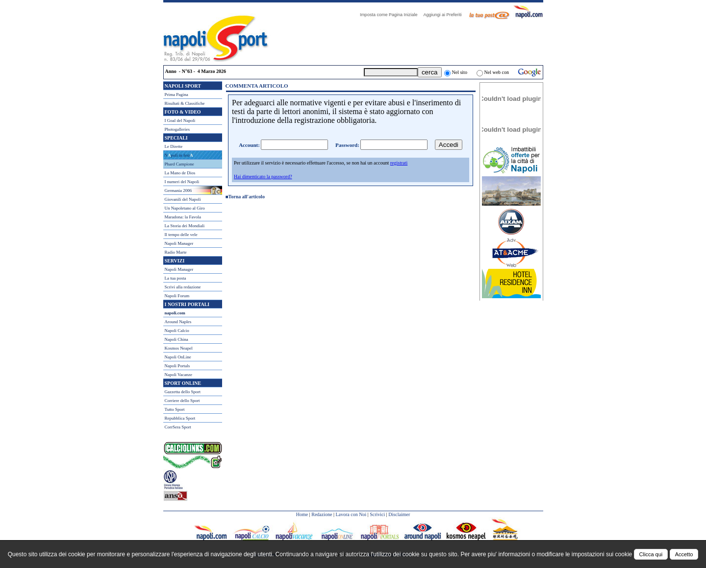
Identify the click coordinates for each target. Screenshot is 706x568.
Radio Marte (176, 252)
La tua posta (175, 278)
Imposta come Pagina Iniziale (391, 14)
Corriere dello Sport (182, 400)
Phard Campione (179, 164)
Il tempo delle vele (181, 234)
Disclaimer (399, 514)
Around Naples (178, 321)
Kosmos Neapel (179, 348)
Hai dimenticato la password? (263, 176)
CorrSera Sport (178, 427)
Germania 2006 (178, 190)
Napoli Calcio (177, 330)
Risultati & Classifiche (185, 103)
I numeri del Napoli (182, 181)
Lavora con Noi (350, 514)
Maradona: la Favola (183, 216)
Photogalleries (177, 129)
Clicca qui (651, 554)
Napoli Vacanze (179, 374)
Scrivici (377, 514)
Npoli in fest (179, 155)
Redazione (321, 514)
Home (302, 514)
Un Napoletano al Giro (185, 208)
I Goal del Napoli (180, 120)
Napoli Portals (177, 365)
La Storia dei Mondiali (185, 225)
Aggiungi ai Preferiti (444, 14)
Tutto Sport (175, 409)
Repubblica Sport (180, 418)
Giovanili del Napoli (183, 199)
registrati (399, 163)
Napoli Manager (179, 243)
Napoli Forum (177, 295)
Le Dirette (174, 146)
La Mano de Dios (180, 172)
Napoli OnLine (178, 357)
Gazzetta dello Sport (183, 391)
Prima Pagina (176, 94)
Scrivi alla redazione (183, 286)
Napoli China (176, 339)
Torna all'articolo (246, 196)
